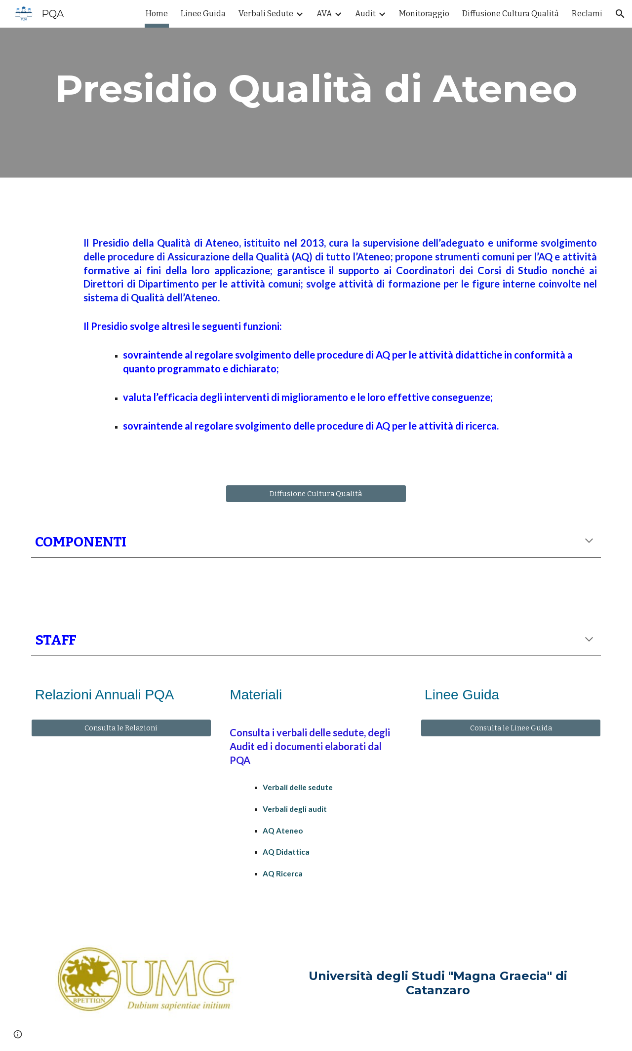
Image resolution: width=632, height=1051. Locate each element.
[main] (316, 88)
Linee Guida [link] (203, 13)
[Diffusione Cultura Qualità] (315, 493)
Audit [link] (365, 13)
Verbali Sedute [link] (265, 13)
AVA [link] (324, 13)
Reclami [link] (587, 13)
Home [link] (157, 13)
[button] (620, 14)
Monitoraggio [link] (424, 13)
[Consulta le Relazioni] (121, 728)
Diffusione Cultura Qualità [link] (510, 13)
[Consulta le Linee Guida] (510, 728)
